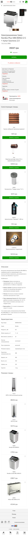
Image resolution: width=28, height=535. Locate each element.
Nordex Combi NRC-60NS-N (14, 473)
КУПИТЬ (14, 57)
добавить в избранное (14, 63)
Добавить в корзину (14, 137)
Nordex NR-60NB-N (14, 447)
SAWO (19, 96)
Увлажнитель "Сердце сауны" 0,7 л (14, 189)
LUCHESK (17, 529)
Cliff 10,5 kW (14, 421)
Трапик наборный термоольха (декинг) (13, 129)
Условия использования (19, 522)
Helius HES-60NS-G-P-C (14, 499)
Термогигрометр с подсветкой (14, 249)
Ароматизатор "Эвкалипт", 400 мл (14, 219)
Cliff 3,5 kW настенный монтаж (14, 395)
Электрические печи (9, 5)
